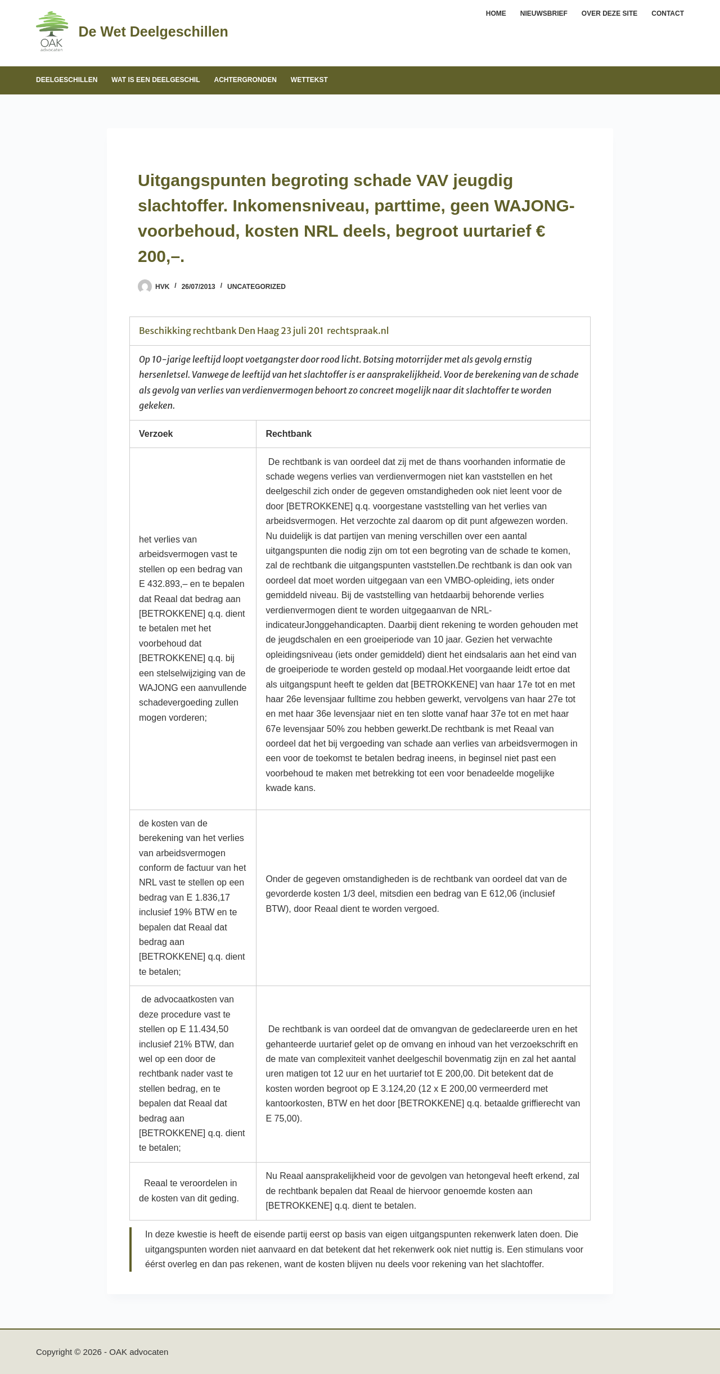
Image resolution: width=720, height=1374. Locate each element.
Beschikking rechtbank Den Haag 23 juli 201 (231, 330)
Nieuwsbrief (544, 13)
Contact (667, 13)
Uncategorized (256, 287)
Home (496, 13)
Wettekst (309, 80)
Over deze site (609, 13)
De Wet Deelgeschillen (153, 31)
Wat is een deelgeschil (155, 80)
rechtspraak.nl (358, 330)
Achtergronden (245, 80)
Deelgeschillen (66, 80)
